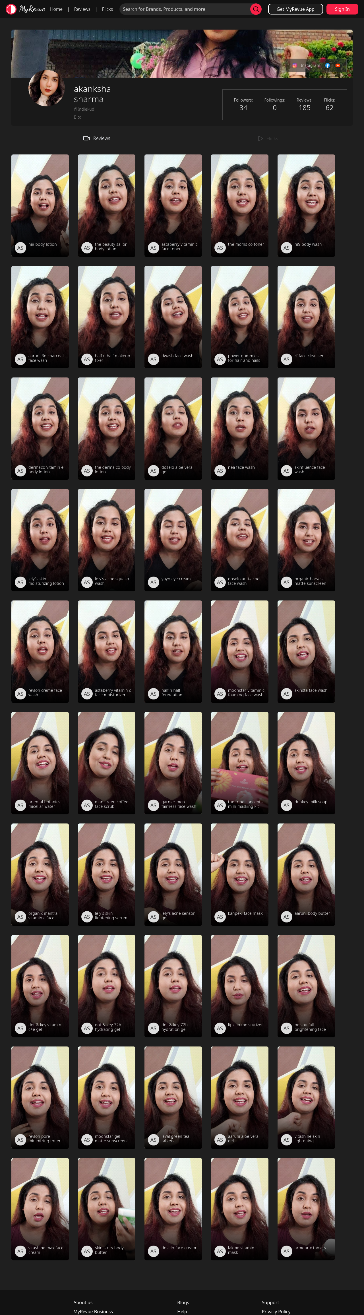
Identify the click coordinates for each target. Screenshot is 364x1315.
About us (82, 1302)
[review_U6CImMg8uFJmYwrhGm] (40, 874)
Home (56, 9)
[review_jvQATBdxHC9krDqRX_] (306, 763)
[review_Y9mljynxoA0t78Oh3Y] (173, 1209)
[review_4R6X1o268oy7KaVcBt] (173, 763)
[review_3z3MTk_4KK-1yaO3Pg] (40, 428)
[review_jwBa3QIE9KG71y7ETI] (306, 874)
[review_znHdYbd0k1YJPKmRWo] (239, 205)
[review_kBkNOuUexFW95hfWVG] (239, 651)
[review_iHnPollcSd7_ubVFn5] (239, 1209)
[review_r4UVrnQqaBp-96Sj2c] (173, 1097)
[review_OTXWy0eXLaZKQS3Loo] (173, 986)
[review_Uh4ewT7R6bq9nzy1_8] (106, 540)
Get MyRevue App (296, 9)
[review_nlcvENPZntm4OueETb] (40, 651)
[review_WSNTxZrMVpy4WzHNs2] (40, 1097)
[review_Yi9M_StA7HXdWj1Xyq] (239, 428)
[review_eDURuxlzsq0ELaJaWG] (306, 1097)
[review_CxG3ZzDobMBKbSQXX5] (306, 540)
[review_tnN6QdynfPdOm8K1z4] (306, 317)
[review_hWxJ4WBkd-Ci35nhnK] (106, 986)
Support (270, 1302)
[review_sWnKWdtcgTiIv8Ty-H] (106, 651)
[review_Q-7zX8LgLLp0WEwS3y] (106, 1097)
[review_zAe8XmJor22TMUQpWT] (306, 428)
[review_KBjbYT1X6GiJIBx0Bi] (239, 317)
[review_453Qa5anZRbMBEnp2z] (106, 428)
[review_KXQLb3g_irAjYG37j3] (106, 205)
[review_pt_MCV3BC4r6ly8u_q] (106, 1209)
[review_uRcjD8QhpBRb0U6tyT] (40, 540)
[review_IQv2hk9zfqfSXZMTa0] (173, 651)
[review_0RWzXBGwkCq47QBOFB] (239, 986)
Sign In (342, 9)
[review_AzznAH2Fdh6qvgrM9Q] (173, 540)
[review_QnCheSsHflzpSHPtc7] (173, 317)
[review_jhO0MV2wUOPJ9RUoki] (40, 317)
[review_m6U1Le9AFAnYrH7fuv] (306, 986)
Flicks (107, 9)
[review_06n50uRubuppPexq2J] (106, 763)
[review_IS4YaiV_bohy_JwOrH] (306, 205)
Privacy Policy (276, 1311)
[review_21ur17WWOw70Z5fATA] (239, 763)
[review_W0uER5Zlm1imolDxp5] (239, 540)
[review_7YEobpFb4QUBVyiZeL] (40, 1209)
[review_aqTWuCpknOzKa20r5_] (173, 874)
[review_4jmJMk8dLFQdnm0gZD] (106, 874)
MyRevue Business (93, 1311)
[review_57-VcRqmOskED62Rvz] (239, 874)
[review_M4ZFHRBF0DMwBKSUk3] (40, 986)
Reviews (82, 9)
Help (182, 1311)
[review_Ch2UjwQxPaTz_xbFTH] (306, 651)
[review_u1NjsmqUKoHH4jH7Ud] (40, 205)
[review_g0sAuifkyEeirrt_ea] (173, 205)
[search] (256, 9)
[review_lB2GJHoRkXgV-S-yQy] (40, 763)
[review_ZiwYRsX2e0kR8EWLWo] (239, 1097)
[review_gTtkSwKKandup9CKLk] (173, 428)
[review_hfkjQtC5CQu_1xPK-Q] (306, 1209)
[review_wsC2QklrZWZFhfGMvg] (106, 317)
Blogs (183, 1302)
